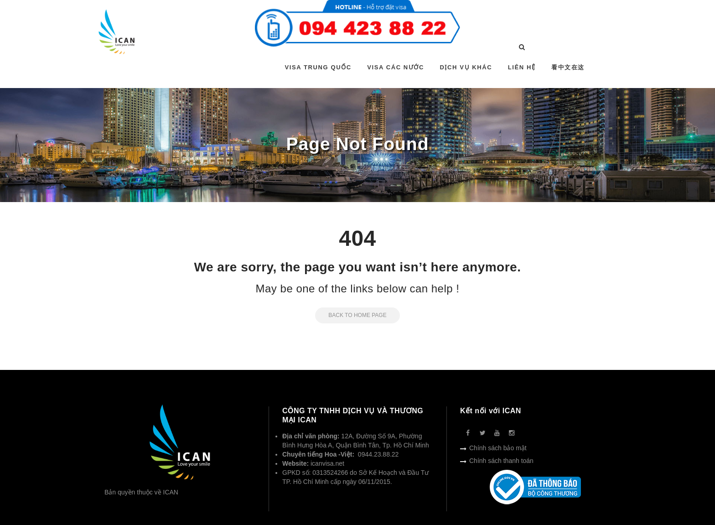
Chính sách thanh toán (501, 460)
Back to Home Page (350, 315)
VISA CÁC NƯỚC (395, 67)
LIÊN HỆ (522, 67)
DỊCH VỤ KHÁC (466, 67)
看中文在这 (568, 67)
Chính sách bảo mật (498, 448)
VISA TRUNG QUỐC (318, 67)
